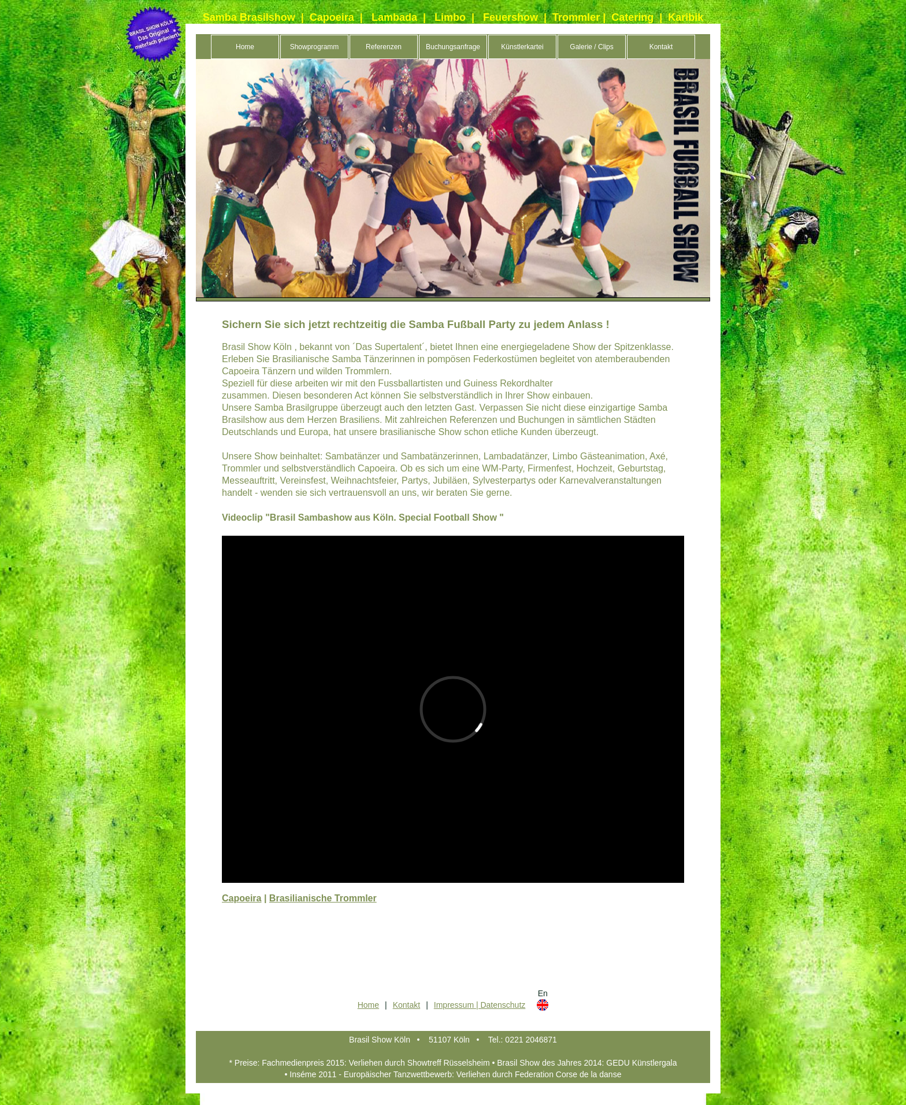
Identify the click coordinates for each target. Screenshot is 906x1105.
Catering (632, 17)
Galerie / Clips (591, 47)
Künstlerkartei (522, 47)
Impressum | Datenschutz (479, 1005)
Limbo (450, 17)
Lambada (394, 17)
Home (245, 47)
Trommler (576, 17)
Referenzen (384, 47)
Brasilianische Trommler (323, 898)
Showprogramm (314, 47)
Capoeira (332, 17)
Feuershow (510, 17)
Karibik (685, 17)
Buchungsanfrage (453, 47)
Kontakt (661, 47)
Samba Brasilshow (249, 17)
